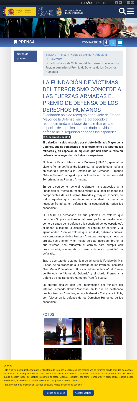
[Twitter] (120, 3)
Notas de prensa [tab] (22, 56)
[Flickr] (128, 3)
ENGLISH (102, 3)
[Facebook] (116, 3)
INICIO (49, 54)
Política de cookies (55, 393)
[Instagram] (124, 3)
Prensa (62, 54)
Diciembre (56, 59)
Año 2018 (101, 54)
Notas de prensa (81, 54)
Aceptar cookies (83, 393)
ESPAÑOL (87, 3)
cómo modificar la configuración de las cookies (55, 380)
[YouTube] (132, 3)
